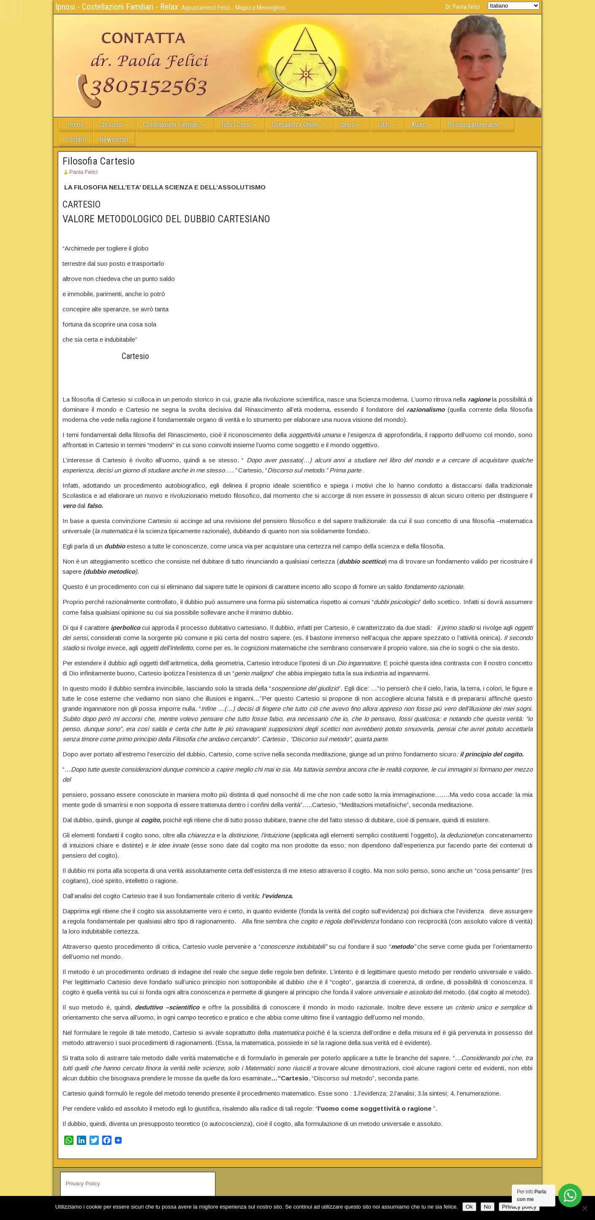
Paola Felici (83, 172)
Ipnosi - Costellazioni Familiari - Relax (116, 7)
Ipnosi (348, 125)
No (487, 1207)
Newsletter (114, 139)
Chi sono (110, 125)
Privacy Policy (83, 1183)
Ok (469, 1207)
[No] (584, 1208)
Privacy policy (519, 1207)
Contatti (75, 139)
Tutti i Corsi (235, 125)
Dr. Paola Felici (463, 6)
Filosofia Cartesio (98, 161)
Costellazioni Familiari (171, 125)
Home (76, 125)
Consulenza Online (295, 125)
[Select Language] (514, 6)
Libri (383, 125)
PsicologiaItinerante (473, 125)
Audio (418, 125)
